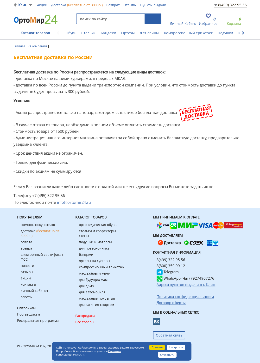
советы (26, 297)
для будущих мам (93, 279)
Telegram (168, 271)
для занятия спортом (96, 304)
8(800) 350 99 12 (171, 265)
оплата (26, 242)
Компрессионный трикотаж (188, 33)
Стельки (88, 33)
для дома (86, 286)
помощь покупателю (38, 224)
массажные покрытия (97, 298)
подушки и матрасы (95, 242)
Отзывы (130, 5)
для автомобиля (92, 292)
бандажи (86, 254)
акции (26, 278)
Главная (19, 46)
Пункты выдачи (153, 5)
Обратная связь (169, 335)
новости (27, 265)
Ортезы (128, 33)
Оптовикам (26, 308)
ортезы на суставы (94, 260)
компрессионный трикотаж (101, 267)
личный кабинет (34, 290)
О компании (38, 46)
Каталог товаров (35, 33)
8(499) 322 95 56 (232, 4)
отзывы (27, 272)
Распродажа (85, 315)
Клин (23, 5)
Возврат (113, 5)
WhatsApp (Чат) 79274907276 (185, 278)
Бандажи (108, 33)
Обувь (71, 33)
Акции (42, 5)
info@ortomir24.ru (74, 202)
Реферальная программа (38, 320)
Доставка (77, 5)
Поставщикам (28, 314)
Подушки (225, 33)
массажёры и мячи (94, 273)
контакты (28, 284)
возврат (27, 248)
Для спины (149, 33)
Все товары (84, 322)
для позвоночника (94, 248)
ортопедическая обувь (97, 224)
